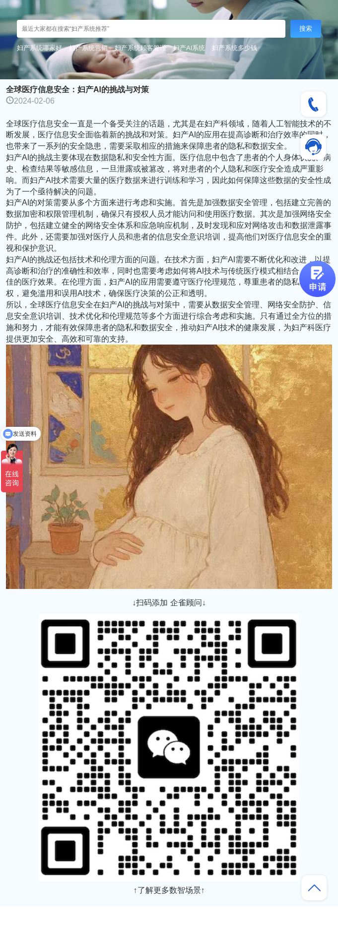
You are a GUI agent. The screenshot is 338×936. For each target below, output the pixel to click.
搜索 (305, 28)
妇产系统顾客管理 (140, 48)
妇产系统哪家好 (39, 48)
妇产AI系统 (189, 48)
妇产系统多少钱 (234, 48)
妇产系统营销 (88, 48)
